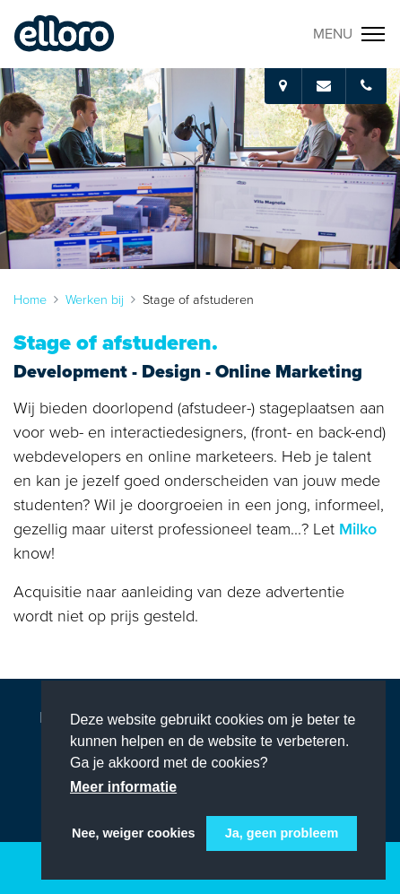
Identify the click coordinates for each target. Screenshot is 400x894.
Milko (358, 529)
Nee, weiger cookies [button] (134, 833)
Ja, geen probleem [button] (281, 833)
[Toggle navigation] (349, 34)
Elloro (64, 34)
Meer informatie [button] (123, 786)
